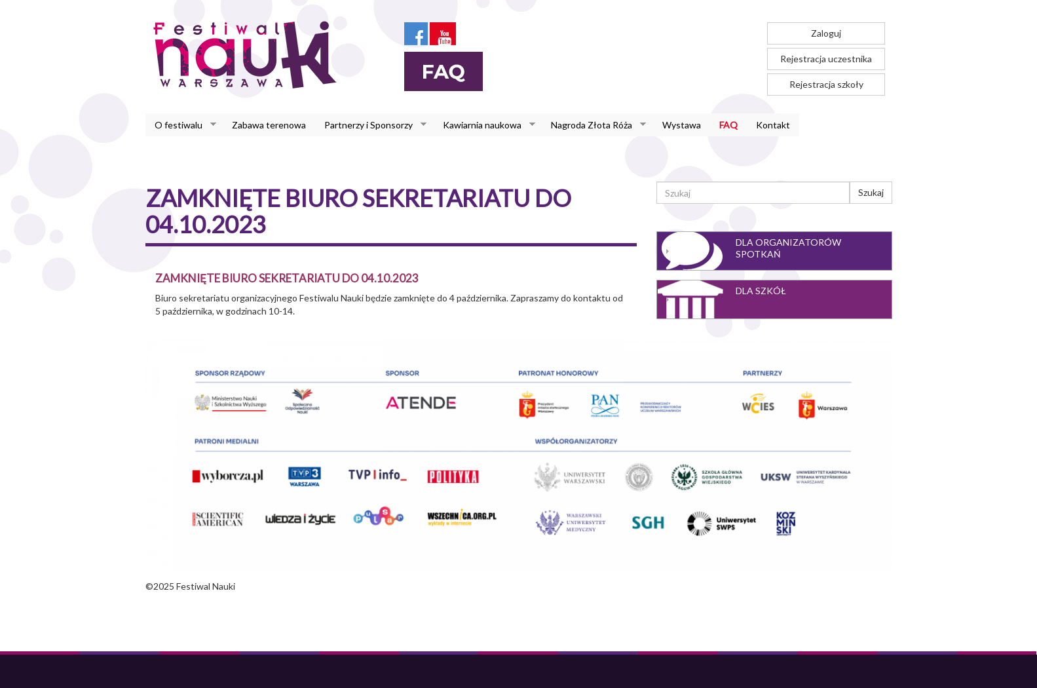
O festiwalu (180, 125)
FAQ (728, 124)
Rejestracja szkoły (826, 84)
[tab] (774, 251)
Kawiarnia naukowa (484, 125)
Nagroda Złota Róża (594, 125)
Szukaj (871, 192)
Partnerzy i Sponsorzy (370, 125)
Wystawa (681, 124)
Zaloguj (826, 33)
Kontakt (773, 124)
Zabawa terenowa (269, 124)
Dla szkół (761, 290)
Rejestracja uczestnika (826, 58)
